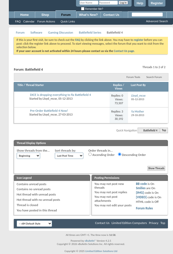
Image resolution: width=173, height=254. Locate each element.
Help (140, 3)
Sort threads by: (65, 150)
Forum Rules (144, 208)
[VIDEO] (141, 197)
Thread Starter (35, 85)
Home (24, 15)
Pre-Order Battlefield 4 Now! (49, 110)
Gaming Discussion (60, 32)
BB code (141, 184)
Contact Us (111, 15)
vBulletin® (90, 240)
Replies (117, 85)
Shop (45, 15)
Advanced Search (157, 21)
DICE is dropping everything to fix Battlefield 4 (60, 95)
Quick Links (68, 21)
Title (20, 85)
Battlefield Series (90, 32)
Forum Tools (133, 77)
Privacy (154, 223)
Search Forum (154, 77)
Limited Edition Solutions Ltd (101, 251)
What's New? (88, 15)
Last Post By (138, 85)
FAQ (18, 21)
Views (118, 88)
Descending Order (132, 155)
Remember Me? (92, 9)
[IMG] (140, 192)
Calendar (29, 21)
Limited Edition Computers (129, 223)
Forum (65, 15)
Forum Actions (46, 21)
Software (36, 32)
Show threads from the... (33, 150)
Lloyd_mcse (50, 98)
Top (164, 130)
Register (157, 3)
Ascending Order (101, 155)
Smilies (140, 188)
